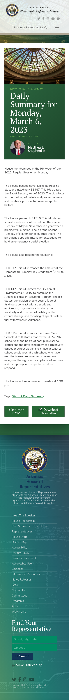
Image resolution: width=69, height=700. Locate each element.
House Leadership (23, 521)
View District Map (27, 665)
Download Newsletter (49, 411)
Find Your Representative (30, 27)
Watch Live (19, 611)
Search (22, 656)
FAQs (15, 585)
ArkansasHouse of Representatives (34, 481)
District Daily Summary (28, 396)
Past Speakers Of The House (30, 526)
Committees (19, 595)
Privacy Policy (20, 553)
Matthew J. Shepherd (17, 147)
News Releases (21, 579)
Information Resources (26, 574)
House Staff (19, 537)
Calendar (17, 569)
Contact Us (18, 590)
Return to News (16, 411)
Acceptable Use (22, 563)
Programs (18, 601)
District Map (19, 542)
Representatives (22, 531)
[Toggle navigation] (57, 27)
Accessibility (19, 547)
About (16, 606)
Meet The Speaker (23, 515)
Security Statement (24, 558)
